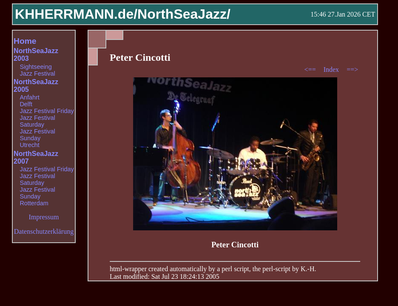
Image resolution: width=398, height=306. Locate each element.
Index (332, 69)
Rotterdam (34, 203)
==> (352, 69)
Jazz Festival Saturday (37, 121)
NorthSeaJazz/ (183, 14)
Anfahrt (29, 97)
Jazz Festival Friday (47, 111)
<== (311, 69)
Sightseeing (35, 66)
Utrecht (29, 145)
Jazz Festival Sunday (37, 135)
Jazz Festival (37, 73)
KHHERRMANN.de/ (76, 14)
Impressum (43, 217)
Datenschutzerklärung (44, 231)
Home (25, 41)
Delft (26, 104)
